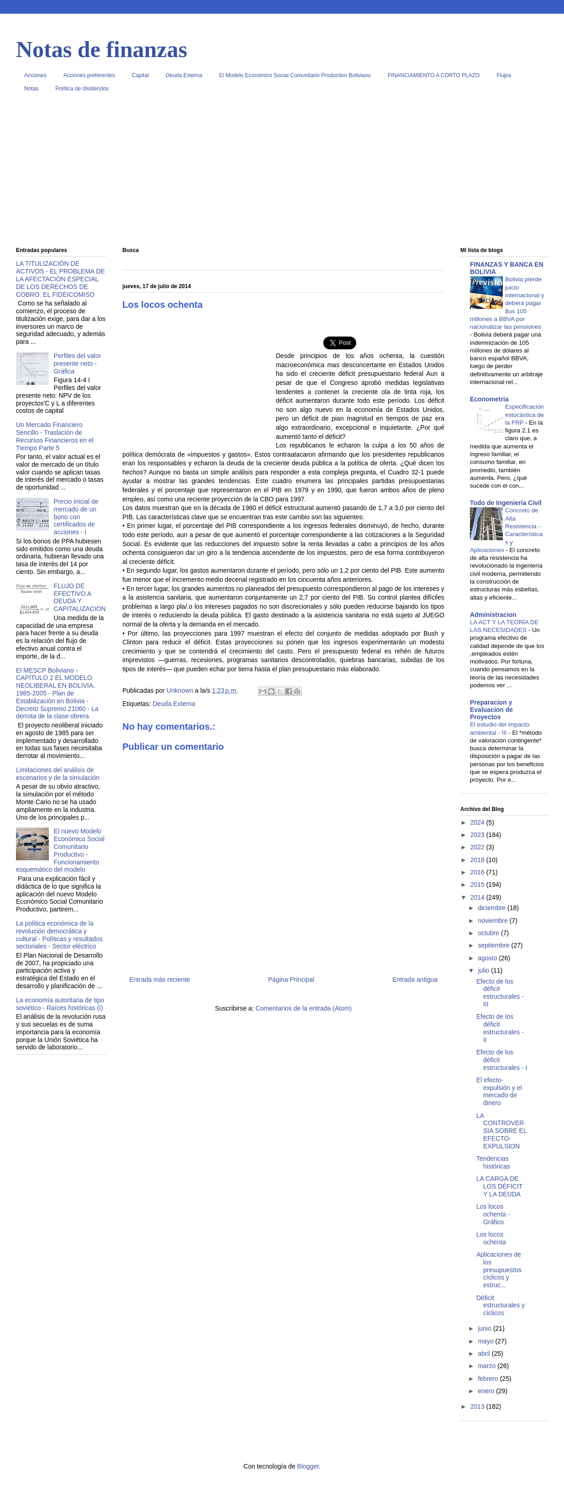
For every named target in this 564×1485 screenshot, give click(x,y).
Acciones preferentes (89, 75)
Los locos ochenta (491, 1238)
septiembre (494, 945)
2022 (478, 847)
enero (487, 1391)
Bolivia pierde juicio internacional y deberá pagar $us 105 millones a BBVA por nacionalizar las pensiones (507, 303)
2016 (478, 872)
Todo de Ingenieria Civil (506, 502)
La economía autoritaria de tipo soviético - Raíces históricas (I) (60, 1003)
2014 (478, 897)
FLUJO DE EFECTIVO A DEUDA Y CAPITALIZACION (80, 597)
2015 (478, 884)
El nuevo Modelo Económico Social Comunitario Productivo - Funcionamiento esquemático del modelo (60, 850)
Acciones (35, 75)
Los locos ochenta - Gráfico (493, 1214)
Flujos (503, 75)
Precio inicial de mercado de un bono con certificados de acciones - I (76, 517)
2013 (478, 1406)
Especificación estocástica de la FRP (524, 414)
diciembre (492, 907)
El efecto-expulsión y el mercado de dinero (499, 1091)
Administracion (493, 614)
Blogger (308, 1466)
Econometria (489, 399)
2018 (478, 860)
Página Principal (291, 979)
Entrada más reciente (159, 979)
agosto (488, 958)
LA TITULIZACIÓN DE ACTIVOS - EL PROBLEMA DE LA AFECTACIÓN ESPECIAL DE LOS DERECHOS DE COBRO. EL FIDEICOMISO (60, 279)
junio (485, 1328)
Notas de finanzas (101, 49)
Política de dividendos (82, 88)
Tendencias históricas (493, 1162)
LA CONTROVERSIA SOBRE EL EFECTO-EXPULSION (501, 1131)
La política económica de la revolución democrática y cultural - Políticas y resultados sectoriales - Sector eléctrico (59, 935)
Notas (31, 88)
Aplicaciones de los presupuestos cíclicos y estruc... (499, 1270)
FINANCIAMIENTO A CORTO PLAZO (434, 75)
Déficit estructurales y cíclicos (500, 1305)
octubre (489, 933)
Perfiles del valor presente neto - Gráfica (77, 363)
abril (484, 1353)
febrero (489, 1378)
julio (484, 970)
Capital (140, 75)
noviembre (493, 920)
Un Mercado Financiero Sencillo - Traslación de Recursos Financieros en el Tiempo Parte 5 (55, 436)
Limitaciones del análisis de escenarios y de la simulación (58, 773)
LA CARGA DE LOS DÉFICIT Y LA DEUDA (499, 1186)
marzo (487, 1365)
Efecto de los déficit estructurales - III (500, 993)
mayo (486, 1341)
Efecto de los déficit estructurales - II (500, 1028)
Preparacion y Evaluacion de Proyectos (491, 710)
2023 (478, 834)
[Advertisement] (282, 173)
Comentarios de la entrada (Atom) (303, 1008)
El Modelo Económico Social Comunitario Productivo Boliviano (295, 75)
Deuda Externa (184, 75)
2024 (478, 822)
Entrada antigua (414, 979)
